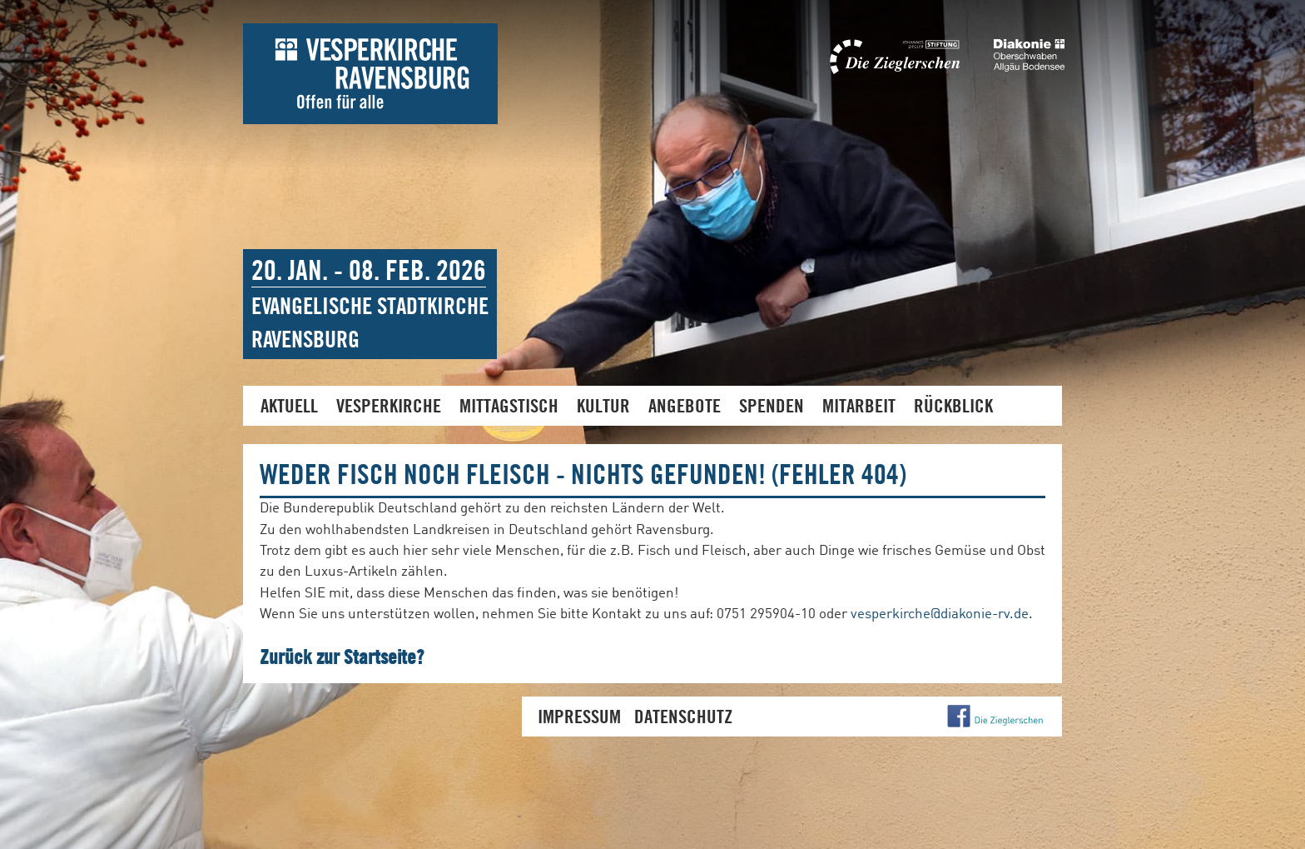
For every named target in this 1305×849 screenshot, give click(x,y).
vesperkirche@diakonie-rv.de (940, 614)
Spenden (771, 405)
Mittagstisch (508, 405)
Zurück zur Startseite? (342, 656)
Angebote (684, 405)
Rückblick (953, 405)
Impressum (579, 716)
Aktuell (289, 405)
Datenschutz (683, 716)
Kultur (603, 405)
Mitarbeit (859, 405)
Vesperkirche (388, 405)
